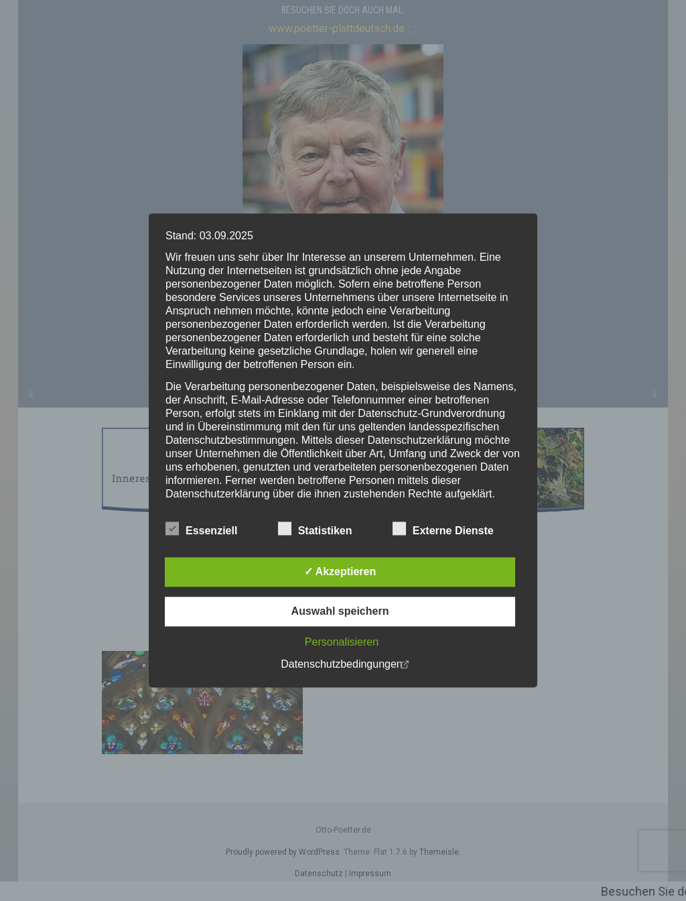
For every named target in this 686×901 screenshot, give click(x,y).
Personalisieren (342, 642)
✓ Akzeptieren (340, 572)
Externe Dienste (443, 529)
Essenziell (201, 529)
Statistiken (315, 529)
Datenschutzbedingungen (341, 664)
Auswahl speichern (340, 611)
